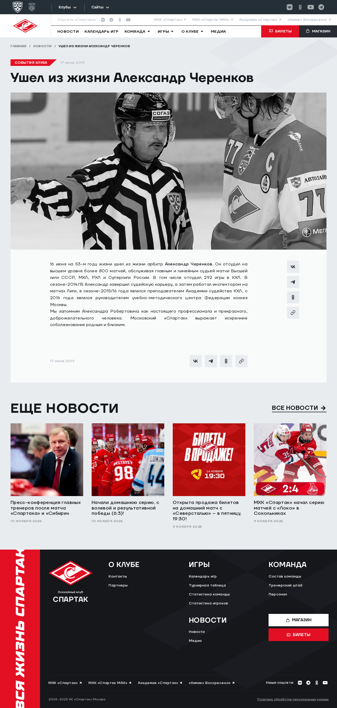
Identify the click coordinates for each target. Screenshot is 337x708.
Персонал (278, 594)
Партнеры (118, 585)
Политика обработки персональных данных (293, 699)
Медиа (195, 640)
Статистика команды (209, 594)
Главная (19, 46)
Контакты (117, 576)
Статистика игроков (208, 603)
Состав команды (285, 576)
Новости (42, 46)
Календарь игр (203, 576)
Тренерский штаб (286, 585)
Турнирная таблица (207, 585)
